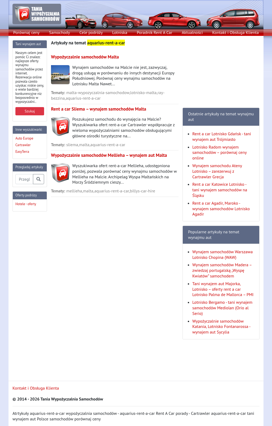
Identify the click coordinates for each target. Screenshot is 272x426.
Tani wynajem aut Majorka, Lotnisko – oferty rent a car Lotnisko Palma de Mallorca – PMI (223, 289)
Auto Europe (24, 138)
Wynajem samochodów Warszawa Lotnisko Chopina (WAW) (222, 254)
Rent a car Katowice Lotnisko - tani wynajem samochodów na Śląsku (219, 190)
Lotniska (119, 32)
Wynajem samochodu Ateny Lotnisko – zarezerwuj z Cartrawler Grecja (217, 171)
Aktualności (192, 32)
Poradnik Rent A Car (154, 32)
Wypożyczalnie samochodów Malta (85, 57)
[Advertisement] (33, 295)
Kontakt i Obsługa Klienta (235, 32)
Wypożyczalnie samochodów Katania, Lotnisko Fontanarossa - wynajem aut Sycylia (221, 326)
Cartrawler (23, 145)
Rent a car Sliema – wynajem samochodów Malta (98, 109)
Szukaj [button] (30, 111)
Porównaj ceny (26, 32)
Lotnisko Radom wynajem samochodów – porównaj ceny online (219, 152)
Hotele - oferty (25, 204)
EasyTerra (22, 151)
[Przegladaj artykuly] (24, 179)
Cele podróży (91, 32)
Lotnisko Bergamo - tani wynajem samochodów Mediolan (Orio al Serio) (222, 308)
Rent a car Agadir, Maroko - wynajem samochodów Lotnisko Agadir (221, 208)
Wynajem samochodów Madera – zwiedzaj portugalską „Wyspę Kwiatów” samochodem (222, 270)
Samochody (59, 32)
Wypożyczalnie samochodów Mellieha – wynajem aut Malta (109, 155)
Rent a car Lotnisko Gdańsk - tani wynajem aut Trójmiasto (221, 136)
